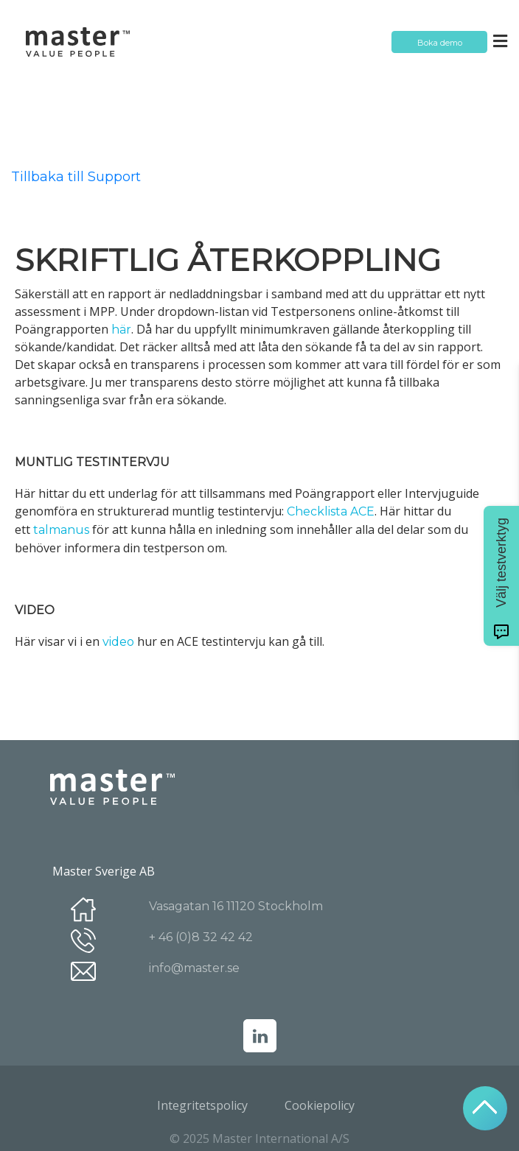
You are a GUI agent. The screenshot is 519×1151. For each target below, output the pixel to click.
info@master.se (194, 968)
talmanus (62, 530)
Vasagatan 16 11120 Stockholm (236, 906)
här (121, 330)
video (118, 642)
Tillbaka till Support (76, 177)
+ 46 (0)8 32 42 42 (201, 937)
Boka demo (439, 43)
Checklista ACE (331, 511)
